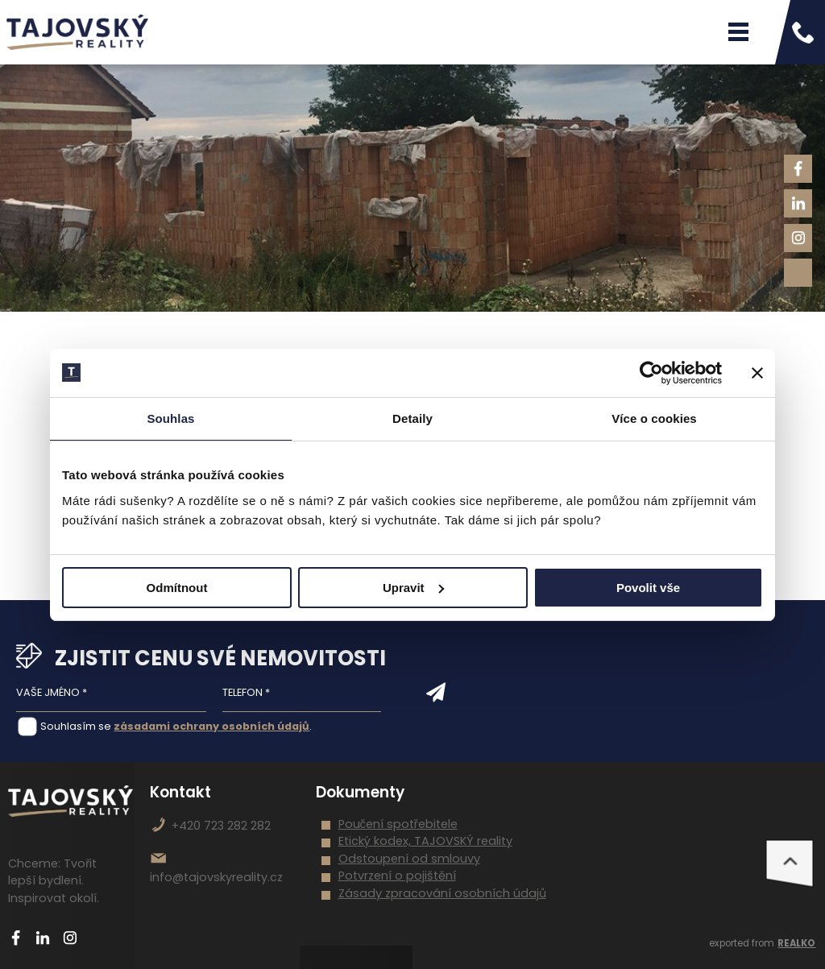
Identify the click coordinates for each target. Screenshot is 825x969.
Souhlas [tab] (170, 418)
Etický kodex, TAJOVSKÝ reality (425, 841)
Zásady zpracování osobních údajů (442, 893)
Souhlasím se (75, 726)
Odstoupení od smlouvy (409, 859)
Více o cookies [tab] (654, 418)
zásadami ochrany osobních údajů (211, 726)
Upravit (413, 587)
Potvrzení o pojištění (397, 876)
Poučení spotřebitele (398, 824)
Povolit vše (648, 587)
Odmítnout (177, 587)
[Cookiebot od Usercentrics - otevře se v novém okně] (651, 373)
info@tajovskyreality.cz (216, 877)
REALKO (796, 943)
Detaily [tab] (412, 418)
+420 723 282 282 (221, 826)
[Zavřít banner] (757, 373)
